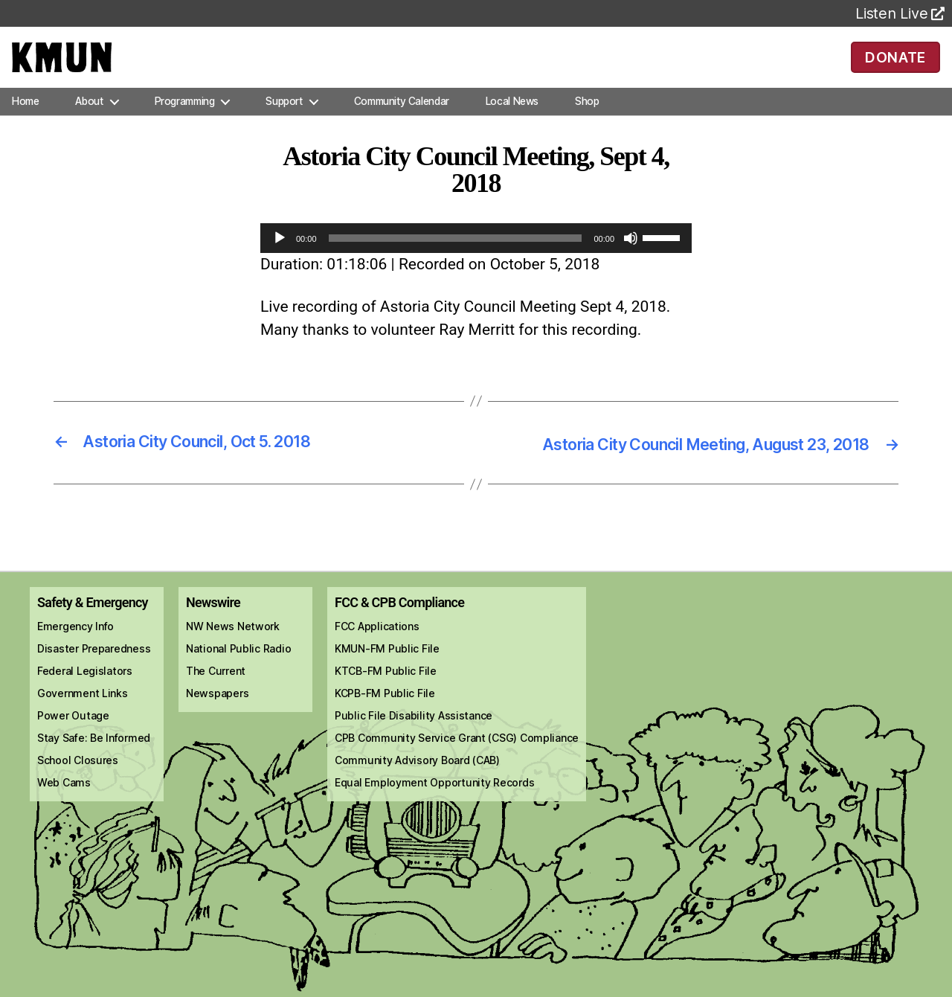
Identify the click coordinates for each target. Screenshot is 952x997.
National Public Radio (238, 668)
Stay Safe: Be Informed (93, 757)
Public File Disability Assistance (413, 735)
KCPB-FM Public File (385, 713)
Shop (587, 122)
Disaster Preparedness (93, 668)
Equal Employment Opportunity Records (434, 802)
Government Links (82, 713)
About (89, 122)
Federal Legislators (84, 691)
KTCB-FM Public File (386, 691)
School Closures (77, 780)
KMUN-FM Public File (387, 668)
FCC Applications (377, 646)
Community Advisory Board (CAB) (417, 780)
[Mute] (630, 258)
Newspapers (217, 713)
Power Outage (73, 735)
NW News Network (233, 646)
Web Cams (64, 802)
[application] (476, 259)
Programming (185, 122)
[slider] (455, 259)
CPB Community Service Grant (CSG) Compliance (457, 757)
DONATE (895, 67)
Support (284, 122)
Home (25, 122)
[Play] (279, 258)
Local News (512, 122)
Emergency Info (75, 646)
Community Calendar (401, 122)
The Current (215, 691)
